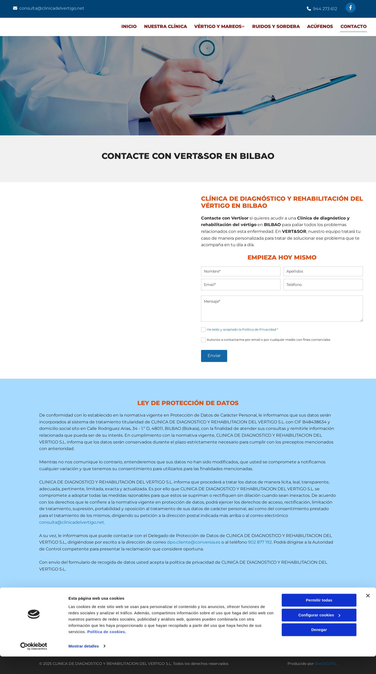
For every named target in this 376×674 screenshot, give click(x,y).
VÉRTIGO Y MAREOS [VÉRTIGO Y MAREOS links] (217, 25)
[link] (215, 26)
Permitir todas (319, 618)
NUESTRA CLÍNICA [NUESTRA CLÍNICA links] (164, 25)
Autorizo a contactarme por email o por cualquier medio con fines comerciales (268, 339)
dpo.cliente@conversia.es (193, 541)
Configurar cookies (319, 632)
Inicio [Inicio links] (127, 25)
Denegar (319, 647)
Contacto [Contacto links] (354, 25)
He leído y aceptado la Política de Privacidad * (242, 328)
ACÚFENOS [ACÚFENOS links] (320, 25)
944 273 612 (325, 8)
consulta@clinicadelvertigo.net (51, 8)
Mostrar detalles (83, 663)
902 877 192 (260, 541)
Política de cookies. (106, 649)
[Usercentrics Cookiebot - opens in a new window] (34, 664)
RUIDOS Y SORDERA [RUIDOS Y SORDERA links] (275, 25)
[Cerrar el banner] (368, 613)
